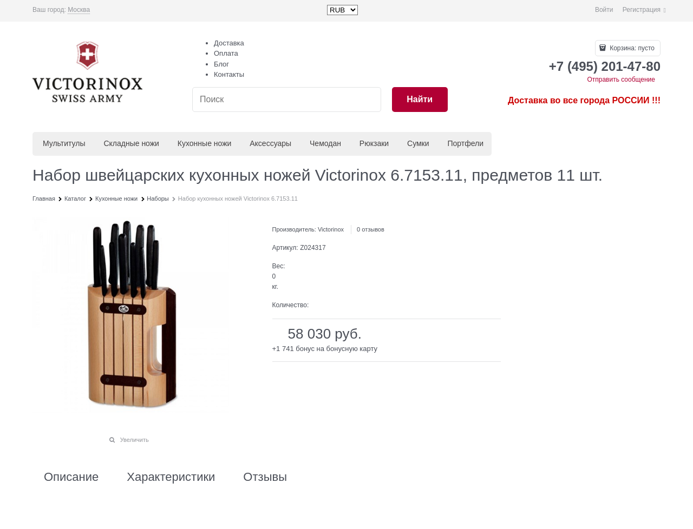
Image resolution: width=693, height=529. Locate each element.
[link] (79, 10)
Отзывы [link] (265, 477)
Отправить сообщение (621, 79)
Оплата (226, 53)
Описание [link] (71, 477)
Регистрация (642, 10)
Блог (221, 64)
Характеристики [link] (171, 477)
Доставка (229, 43)
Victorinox (331, 229)
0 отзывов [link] (370, 229)
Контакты (229, 74)
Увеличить (134, 440)
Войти (604, 10)
